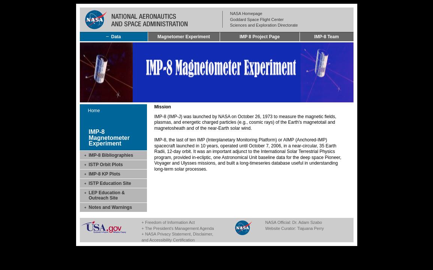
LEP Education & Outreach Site (107, 195)
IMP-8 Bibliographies (111, 155)
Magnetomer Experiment (183, 36)
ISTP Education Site (110, 183)
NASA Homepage (246, 13)
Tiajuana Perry (310, 228)
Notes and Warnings (110, 207)
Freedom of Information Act (170, 222)
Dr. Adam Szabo (307, 222)
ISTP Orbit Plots (106, 164)
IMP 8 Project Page (260, 36)
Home (94, 110)
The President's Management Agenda (179, 228)
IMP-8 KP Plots (104, 174)
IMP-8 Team (326, 36)
